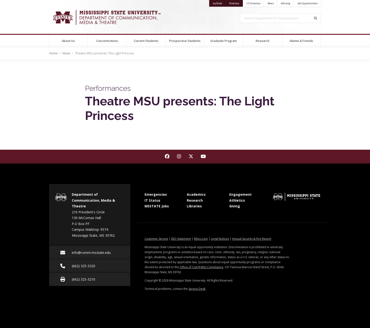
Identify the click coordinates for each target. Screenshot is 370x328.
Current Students (146, 41)
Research (262, 41)
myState (219, 2)
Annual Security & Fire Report (251, 239)
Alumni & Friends (301, 41)
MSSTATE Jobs (157, 206)
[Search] (315, 18)
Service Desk (196, 289)
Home (53, 53)
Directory (236, 2)
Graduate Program (223, 41)
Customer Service (156, 239)
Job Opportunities (307, 3)
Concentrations (107, 41)
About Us (68, 41)
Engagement (240, 194)
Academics (196, 194)
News (271, 3)
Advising (285, 3)
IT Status (152, 200)
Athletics (237, 200)
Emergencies (156, 194)
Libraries (194, 206)
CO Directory (253, 3)
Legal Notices (220, 239)
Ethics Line (201, 239)
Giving (234, 206)
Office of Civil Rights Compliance (201, 267)
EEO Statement (181, 239)
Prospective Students (185, 41)
